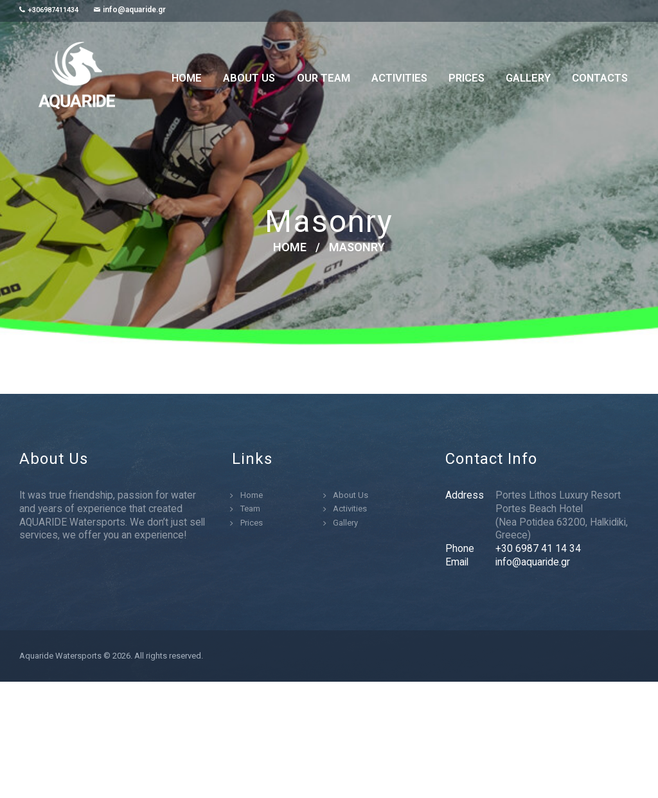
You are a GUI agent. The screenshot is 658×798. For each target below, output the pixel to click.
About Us (350, 495)
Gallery (345, 523)
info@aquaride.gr (134, 9)
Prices (251, 523)
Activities (350, 508)
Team (250, 508)
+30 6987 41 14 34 (538, 548)
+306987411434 (53, 10)
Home (290, 247)
